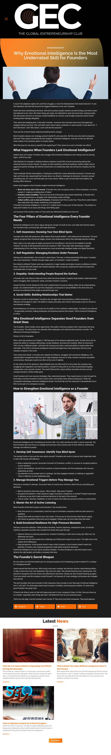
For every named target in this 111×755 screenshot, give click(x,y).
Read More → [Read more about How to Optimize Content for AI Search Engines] (7, 734)
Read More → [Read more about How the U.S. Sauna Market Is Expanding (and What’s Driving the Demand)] (7, 682)
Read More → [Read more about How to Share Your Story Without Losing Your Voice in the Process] (61, 682)
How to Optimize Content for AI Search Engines (24, 723)
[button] (6, 19)
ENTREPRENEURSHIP (55, 48)
